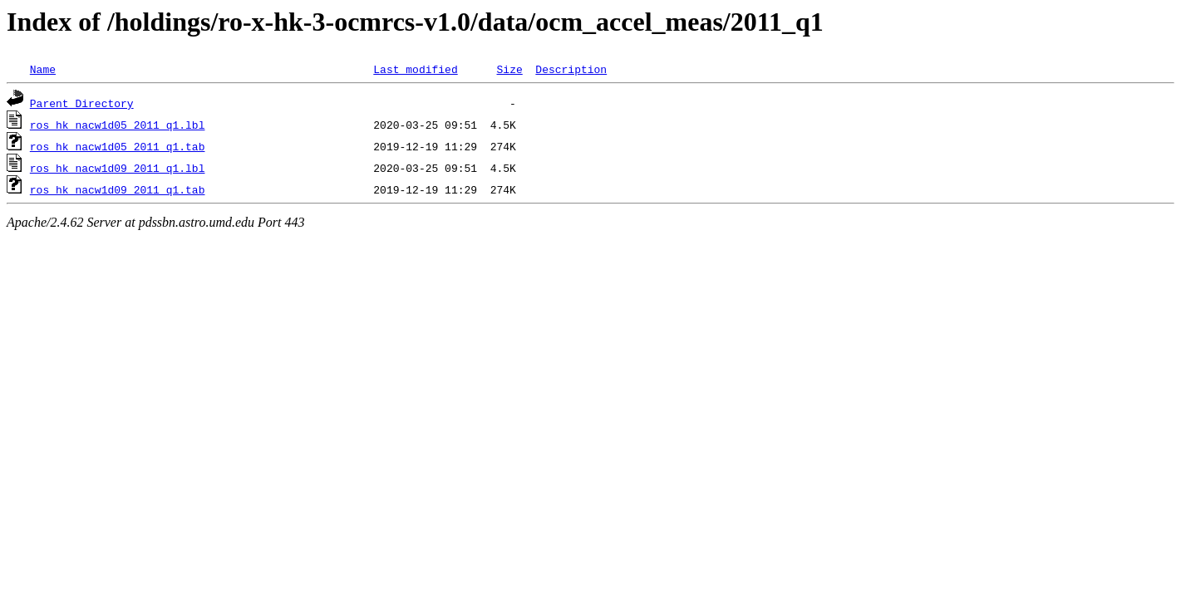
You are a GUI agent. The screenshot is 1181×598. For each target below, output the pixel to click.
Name (43, 68)
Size (509, 68)
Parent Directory (82, 103)
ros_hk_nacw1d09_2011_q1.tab (117, 189)
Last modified (415, 68)
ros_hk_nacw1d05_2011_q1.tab (117, 146)
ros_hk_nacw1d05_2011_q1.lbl (117, 124)
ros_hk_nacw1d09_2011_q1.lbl (117, 167)
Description (571, 68)
